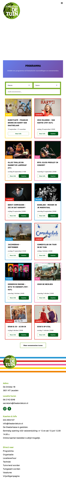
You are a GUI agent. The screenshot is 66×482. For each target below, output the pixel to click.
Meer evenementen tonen (33, 345)
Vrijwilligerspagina (11, 476)
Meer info (18, 133)
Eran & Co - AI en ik (17, 327)
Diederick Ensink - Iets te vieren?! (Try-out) (18, 287)
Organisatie (8, 454)
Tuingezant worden (11, 469)
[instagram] (5, 408)
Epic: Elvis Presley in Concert (47, 164)
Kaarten (53, 133)
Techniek (7, 461)
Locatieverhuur (9, 458)
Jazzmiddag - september (14, 246)
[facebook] (9, 408)
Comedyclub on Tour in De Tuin (47, 246)
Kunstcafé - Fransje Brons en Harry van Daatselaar (18, 123)
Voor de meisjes (45, 284)
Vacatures (7, 472)
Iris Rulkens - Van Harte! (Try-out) (46, 121)
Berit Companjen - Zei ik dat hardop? (16, 206)
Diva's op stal (44, 327)
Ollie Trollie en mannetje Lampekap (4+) (17, 165)
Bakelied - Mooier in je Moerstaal (47, 206)
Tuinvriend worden (11, 465)
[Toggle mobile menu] (62, 3)
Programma (8, 451)
